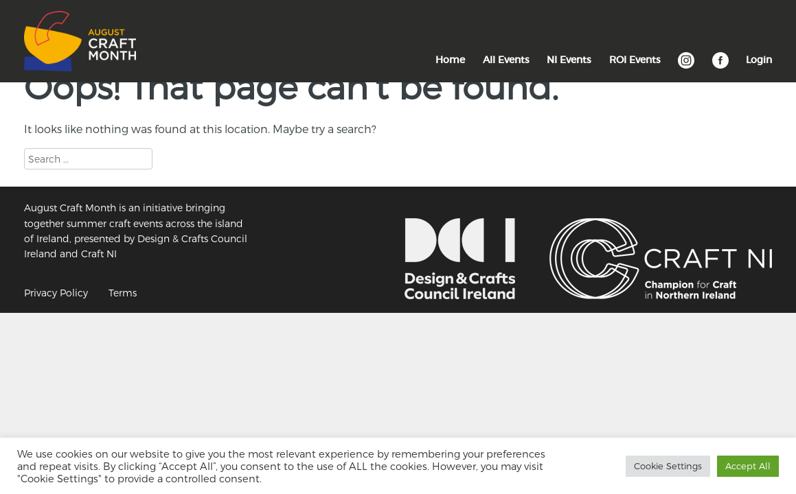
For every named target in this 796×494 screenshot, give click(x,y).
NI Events (569, 60)
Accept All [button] (748, 465)
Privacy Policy (56, 292)
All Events (506, 60)
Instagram (686, 67)
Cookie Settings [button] (668, 465)
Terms (123, 292)
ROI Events (635, 60)
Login (759, 60)
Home (450, 60)
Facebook (720, 67)
